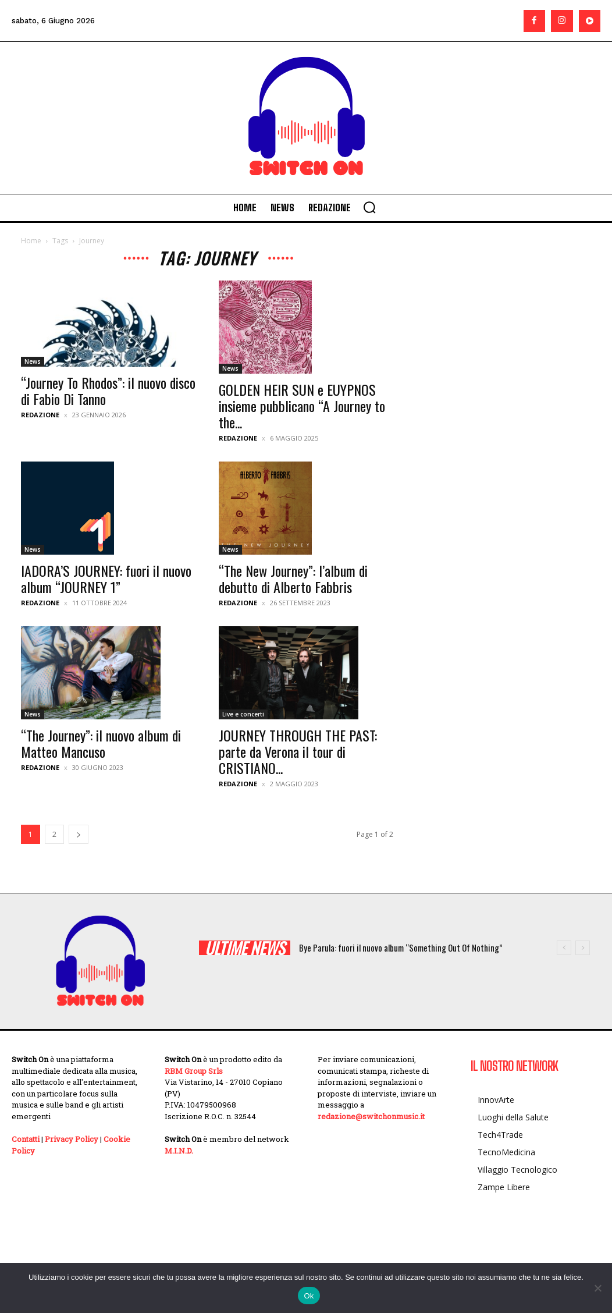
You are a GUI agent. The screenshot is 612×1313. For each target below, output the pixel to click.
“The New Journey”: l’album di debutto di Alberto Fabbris (293, 578)
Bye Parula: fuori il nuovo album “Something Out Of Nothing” (401, 947)
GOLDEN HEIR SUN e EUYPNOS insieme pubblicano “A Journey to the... (302, 405)
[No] (597, 1288)
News (32, 361)
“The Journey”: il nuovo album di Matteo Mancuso (101, 743)
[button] (369, 207)
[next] (582, 948)
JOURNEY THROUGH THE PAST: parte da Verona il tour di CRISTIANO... (298, 751)
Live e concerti (243, 714)
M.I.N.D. (179, 1150)
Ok (309, 1295)
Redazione (40, 414)
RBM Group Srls (194, 1071)
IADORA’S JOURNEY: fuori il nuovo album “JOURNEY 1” (106, 578)
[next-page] (78, 834)
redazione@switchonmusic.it (371, 1116)
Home (31, 241)
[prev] (564, 948)
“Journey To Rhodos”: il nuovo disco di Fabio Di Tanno (108, 390)
